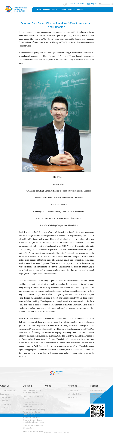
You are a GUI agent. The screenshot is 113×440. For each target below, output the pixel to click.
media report (72, 397)
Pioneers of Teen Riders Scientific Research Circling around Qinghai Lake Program (33, 420)
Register (80, 4)
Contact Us (4, 407)
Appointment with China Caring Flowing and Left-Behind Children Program (34, 412)
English (94, 4)
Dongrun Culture (6, 404)
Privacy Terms (95, 394)
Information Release (75, 394)
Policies (80, 9)
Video (63, 9)
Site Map (66, 432)
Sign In (72, 4)
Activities (71, 9)
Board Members (6, 397)
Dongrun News (73, 390)
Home (39, 9)
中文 (88, 4)
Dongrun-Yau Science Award (33, 431)
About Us (46, 9)
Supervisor (4, 401)
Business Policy (96, 390)
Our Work (56, 9)
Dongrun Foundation (7, 390)
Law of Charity (95, 397)
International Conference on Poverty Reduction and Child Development (33, 404)
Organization (4, 394)
